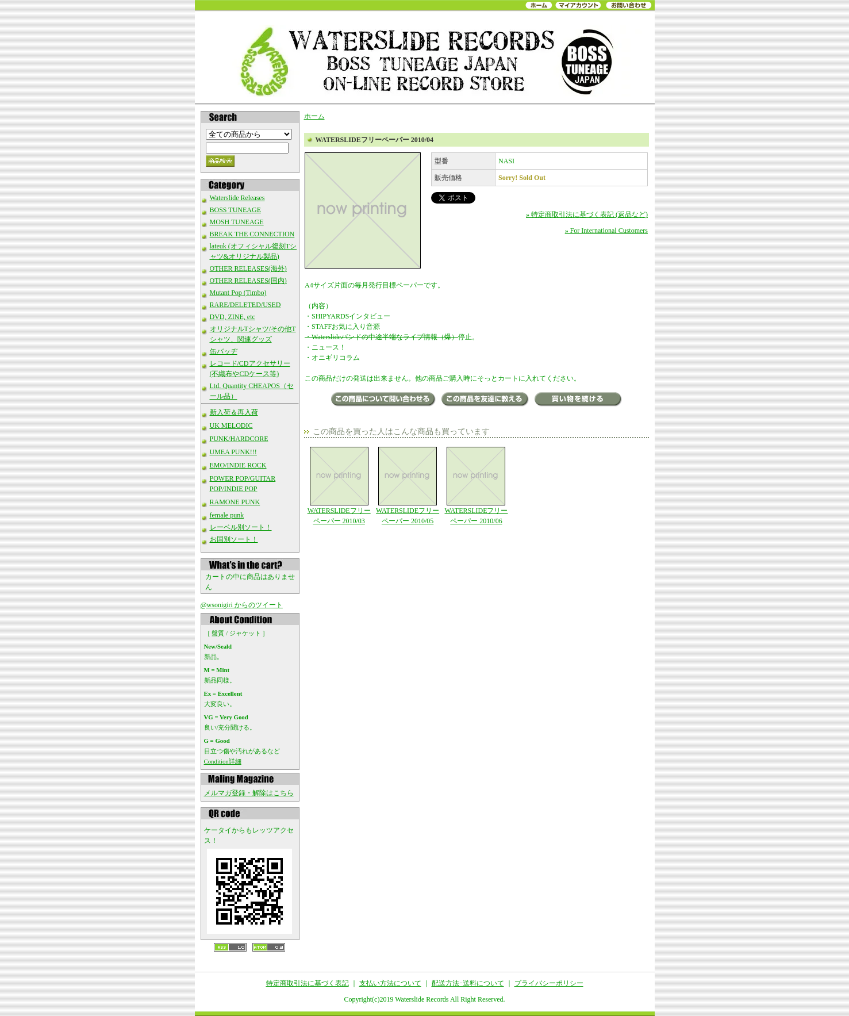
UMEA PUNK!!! (233, 452)
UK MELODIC (231, 425)
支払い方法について (390, 983)
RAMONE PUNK (235, 502)
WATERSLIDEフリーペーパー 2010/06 (476, 486)
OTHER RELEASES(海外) (248, 268)
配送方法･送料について (468, 983)
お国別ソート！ (234, 539)
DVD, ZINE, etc (232, 317)
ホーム (314, 116)
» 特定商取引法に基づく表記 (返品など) (587, 214)
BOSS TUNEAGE (235, 210)
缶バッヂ (223, 351)
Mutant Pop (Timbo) (238, 293)
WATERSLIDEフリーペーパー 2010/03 (339, 486)
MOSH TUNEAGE (237, 222)
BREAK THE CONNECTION (252, 234)
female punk (227, 515)
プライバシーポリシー (548, 983)
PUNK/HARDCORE (239, 439)
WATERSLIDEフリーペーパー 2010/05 (407, 486)
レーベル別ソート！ (241, 527)
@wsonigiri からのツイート (242, 605)
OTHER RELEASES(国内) (248, 281)
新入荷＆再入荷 (234, 412)
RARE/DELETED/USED (245, 305)
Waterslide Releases (237, 198)
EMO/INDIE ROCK (238, 465)
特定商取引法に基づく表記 (307, 983)
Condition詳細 (222, 761)
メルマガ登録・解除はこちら (249, 793)
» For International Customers (606, 231)
